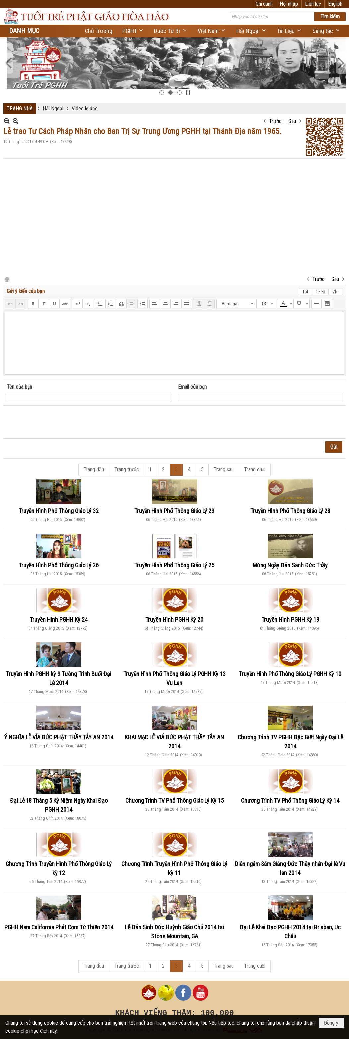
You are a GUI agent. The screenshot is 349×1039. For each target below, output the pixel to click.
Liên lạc (313, 4)
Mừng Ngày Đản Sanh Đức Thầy (290, 565)
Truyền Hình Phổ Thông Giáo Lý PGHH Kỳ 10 (290, 673)
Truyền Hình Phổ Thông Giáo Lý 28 (290, 510)
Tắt (305, 291)
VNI (335, 291)
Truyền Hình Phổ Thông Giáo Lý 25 (174, 565)
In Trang (6, 278)
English (335, 4)
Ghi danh (264, 4)
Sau (292, 121)
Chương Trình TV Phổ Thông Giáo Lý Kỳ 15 (174, 800)
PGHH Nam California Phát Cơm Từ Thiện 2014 (58, 927)
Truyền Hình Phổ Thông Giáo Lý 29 (174, 510)
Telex (320, 291)
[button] (133, 31)
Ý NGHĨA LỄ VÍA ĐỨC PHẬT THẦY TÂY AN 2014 (58, 737)
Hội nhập (289, 4)
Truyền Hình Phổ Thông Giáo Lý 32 (59, 510)
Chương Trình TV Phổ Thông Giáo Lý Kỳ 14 (290, 800)
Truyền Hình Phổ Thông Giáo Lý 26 (59, 565)
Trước (275, 121)
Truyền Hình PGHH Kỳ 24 (58, 619)
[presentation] (57, 422)
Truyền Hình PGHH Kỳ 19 (290, 619)
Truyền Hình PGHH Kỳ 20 (174, 619)
